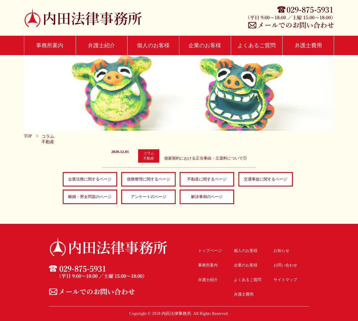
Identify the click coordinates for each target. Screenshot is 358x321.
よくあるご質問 (256, 45)
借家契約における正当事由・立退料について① (205, 158)
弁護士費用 (308, 45)
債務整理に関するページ (148, 179)
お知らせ (281, 250)
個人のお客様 (153, 45)
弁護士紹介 (101, 45)
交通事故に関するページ (265, 179)
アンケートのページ (148, 196)
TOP (28, 136)
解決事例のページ (207, 196)
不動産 (47, 142)
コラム (47, 136)
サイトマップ (285, 279)
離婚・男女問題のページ (89, 196)
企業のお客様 (204, 45)
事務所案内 (49, 45)
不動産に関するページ (207, 179)
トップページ (210, 250)
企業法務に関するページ (89, 179)
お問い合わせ (285, 265)
